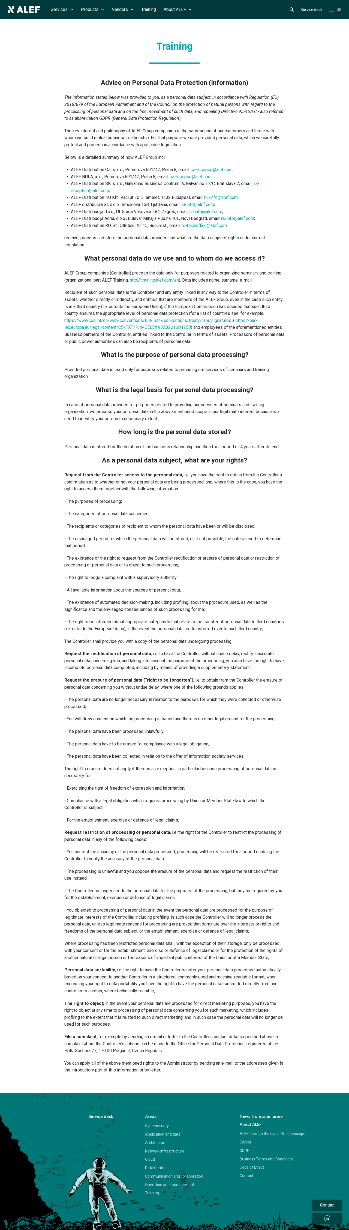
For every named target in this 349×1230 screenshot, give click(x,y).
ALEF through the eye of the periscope (272, 1134)
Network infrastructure (164, 1151)
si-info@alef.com (197, 204)
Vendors (123, 9)
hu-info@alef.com (221, 197)
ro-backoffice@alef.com (204, 225)
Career (245, 1142)
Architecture (156, 1143)
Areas (151, 1116)
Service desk (311, 9)
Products (92, 9)
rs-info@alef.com (237, 218)
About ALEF (178, 9)
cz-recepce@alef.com (212, 169)
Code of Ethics (252, 1167)
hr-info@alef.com (205, 211)
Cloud (150, 1159)
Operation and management (169, 1185)
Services (62, 9)
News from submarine (261, 1116)
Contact (246, 1176)
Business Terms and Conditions (267, 1159)
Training (148, 9)
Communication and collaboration (174, 1176)
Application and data (162, 1134)
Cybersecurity (157, 1126)
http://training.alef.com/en (154, 280)
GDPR (244, 1150)
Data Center (155, 1168)
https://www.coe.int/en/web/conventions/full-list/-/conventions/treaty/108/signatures (147, 320)
